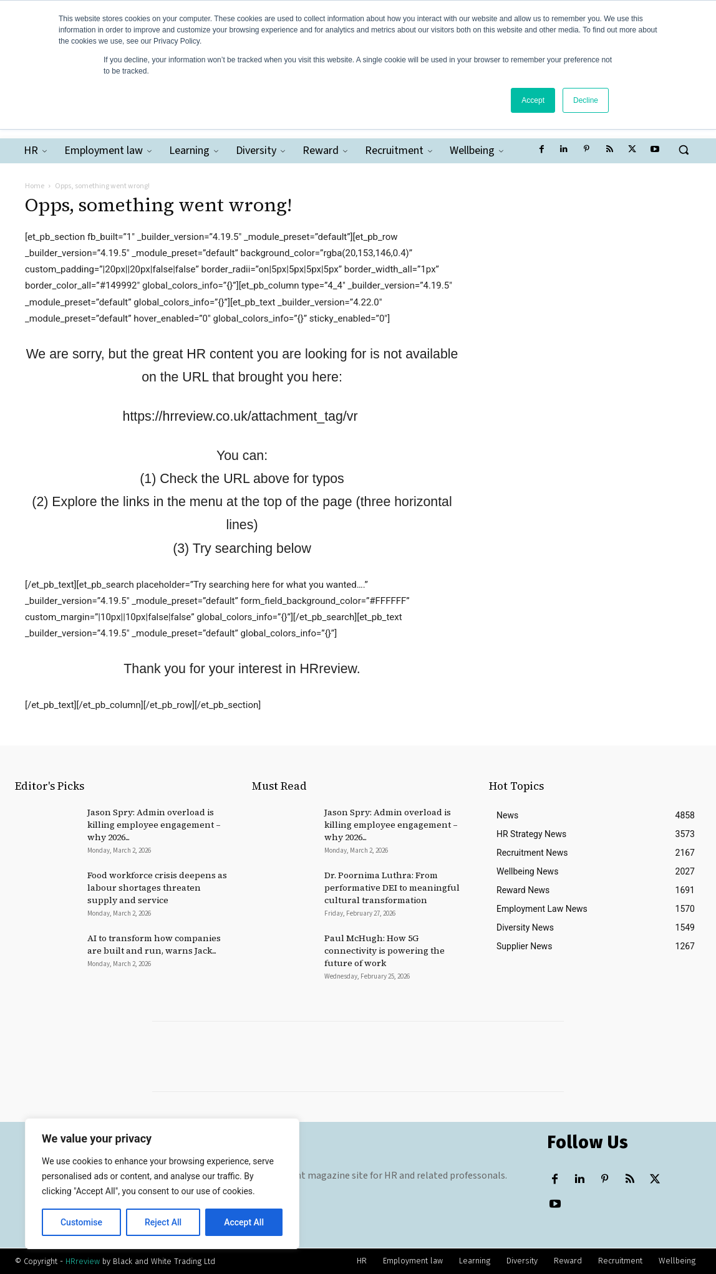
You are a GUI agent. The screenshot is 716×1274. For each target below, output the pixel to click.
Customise (81, 1222)
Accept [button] (532, 100)
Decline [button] (585, 100)
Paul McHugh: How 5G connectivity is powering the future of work (384, 950)
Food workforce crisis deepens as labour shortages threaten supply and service (157, 887)
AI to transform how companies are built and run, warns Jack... (154, 944)
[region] (162, 1183)
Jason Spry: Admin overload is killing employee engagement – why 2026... (154, 824)
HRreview (82, 1261)
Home (34, 186)
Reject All (163, 1222)
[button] (683, 149)
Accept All (244, 1222)
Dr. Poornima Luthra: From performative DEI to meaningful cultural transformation (392, 887)
